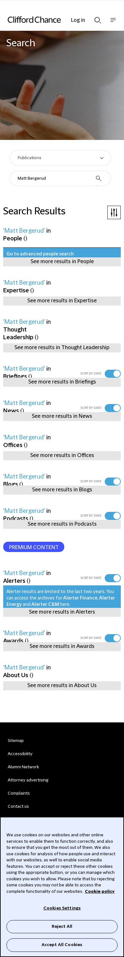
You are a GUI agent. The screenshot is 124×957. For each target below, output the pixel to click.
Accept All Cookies (62, 944)
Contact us (18, 806)
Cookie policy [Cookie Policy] (100, 891)
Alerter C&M (45, 604)
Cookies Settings (62, 908)
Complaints (19, 793)
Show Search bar (97, 20)
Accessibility (20, 753)
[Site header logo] (52, 19)
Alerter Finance (80, 598)
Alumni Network (23, 767)
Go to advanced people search (40, 254)
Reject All (62, 926)
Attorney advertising (28, 780)
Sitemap (16, 740)
